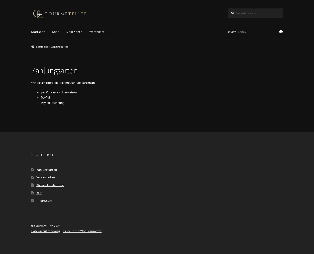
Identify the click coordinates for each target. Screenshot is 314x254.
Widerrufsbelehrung (50, 185)
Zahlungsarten (46, 170)
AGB (39, 193)
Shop (55, 32)
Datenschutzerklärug (45, 231)
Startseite (38, 32)
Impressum (44, 200)
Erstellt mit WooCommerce (82, 231)
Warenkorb (97, 32)
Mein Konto (74, 32)
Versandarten (45, 177)
